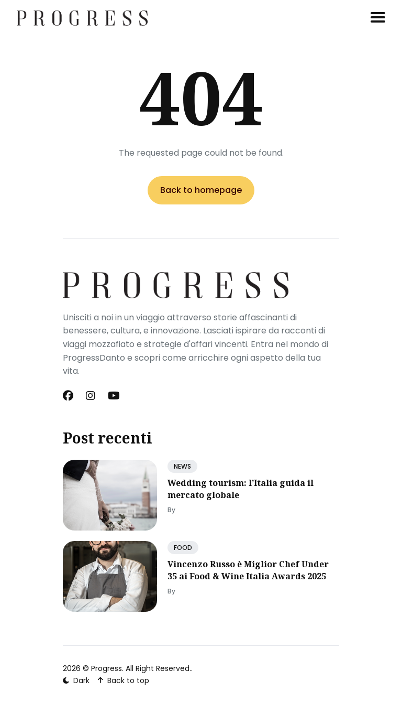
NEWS (182, 466)
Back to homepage (201, 190)
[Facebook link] (69, 395)
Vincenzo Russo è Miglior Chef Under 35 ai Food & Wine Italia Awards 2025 (248, 569)
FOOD (183, 547)
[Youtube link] (114, 395)
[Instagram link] (90, 395)
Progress (106, 668)
